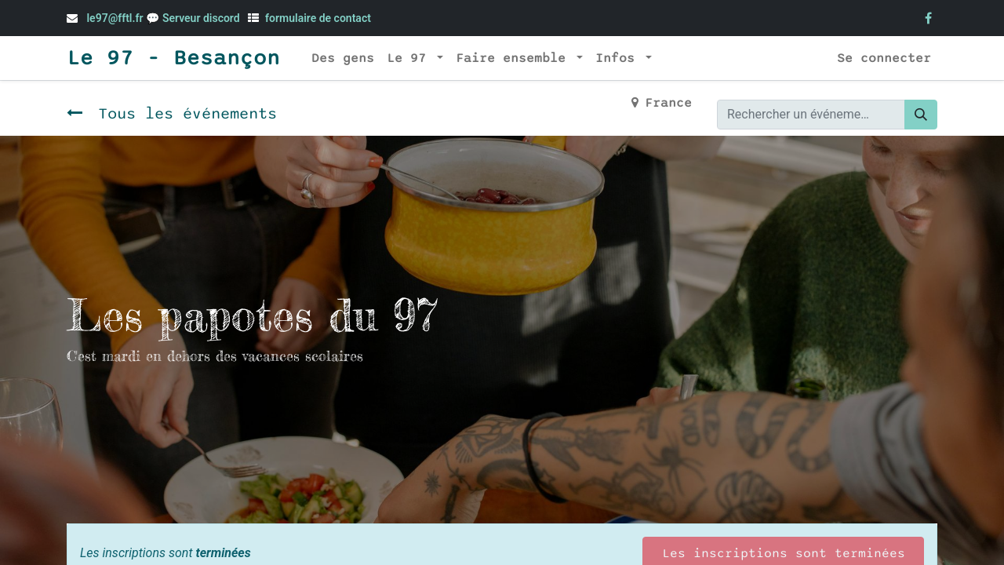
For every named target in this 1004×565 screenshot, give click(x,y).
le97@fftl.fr (114, 18)
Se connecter (884, 58)
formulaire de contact (318, 18)
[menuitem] (342, 58)
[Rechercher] (920, 114)
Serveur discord (202, 18)
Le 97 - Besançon (173, 58)
